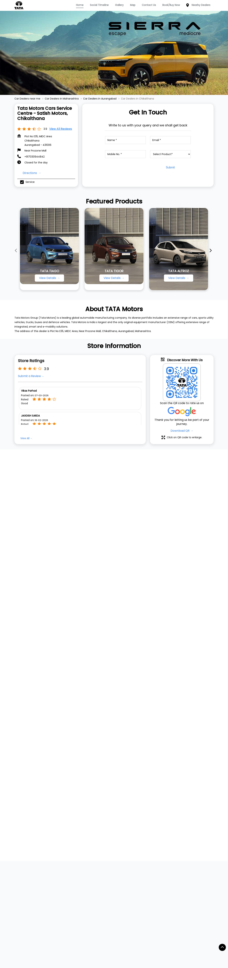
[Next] (211, 250)
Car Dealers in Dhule (172, 951)
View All (24, 438)
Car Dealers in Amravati (108, 937)
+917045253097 (37, 743)
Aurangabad (119, 521)
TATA (17, 803)
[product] (170, 154)
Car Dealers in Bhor (163, 944)
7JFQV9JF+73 (158, 516)
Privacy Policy (142, 809)
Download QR (180, 431)
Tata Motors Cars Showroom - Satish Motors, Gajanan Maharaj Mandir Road (175, 714)
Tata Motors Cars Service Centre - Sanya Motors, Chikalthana (111, 712)
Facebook (183, 804)
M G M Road (89, 870)
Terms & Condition (146, 814)
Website (34, 769)
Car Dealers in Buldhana (31, 951)
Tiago (57, 809)
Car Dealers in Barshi (65, 944)
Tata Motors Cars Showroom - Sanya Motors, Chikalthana (50, 712)
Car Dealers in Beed (96, 944)
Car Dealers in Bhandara (130, 944)
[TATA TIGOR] (114, 246)
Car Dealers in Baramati (31, 944)
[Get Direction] (194, 518)
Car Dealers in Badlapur (183, 937)
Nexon (58, 803)
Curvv (58, 824)
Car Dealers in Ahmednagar (34, 930)
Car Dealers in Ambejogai (32, 937)
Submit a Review (29, 376)
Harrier (58, 830)
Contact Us (141, 803)
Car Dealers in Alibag (131, 930)
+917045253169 (163, 747)
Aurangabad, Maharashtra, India (170, 519)
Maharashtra (119, 516)
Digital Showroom (105, 814)
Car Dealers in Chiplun (106, 951)
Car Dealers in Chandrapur (69, 951)
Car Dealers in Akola (70, 930)
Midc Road (24, 870)
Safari (57, 835)
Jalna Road (68, 870)
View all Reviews (60, 129)
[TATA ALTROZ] (178, 249)
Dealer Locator (103, 809)
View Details (48, 278)
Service (98, 803)
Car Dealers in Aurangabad (146, 937)
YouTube (182, 820)
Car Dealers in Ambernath (71, 937)
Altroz (57, 840)
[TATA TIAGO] (49, 246)
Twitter (181, 809)
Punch (58, 819)
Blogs (137, 819)
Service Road (46, 870)
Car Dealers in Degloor (140, 951)
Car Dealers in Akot (100, 930)
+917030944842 (34, 156)
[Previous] (16, 250)
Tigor (57, 814)
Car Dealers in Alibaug (164, 930)
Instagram (183, 814)
